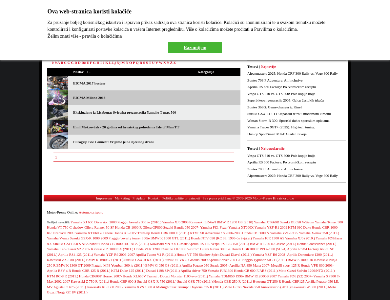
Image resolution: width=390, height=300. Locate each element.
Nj (119, 63)
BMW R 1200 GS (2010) (235, 222)
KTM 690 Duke (299, 227)
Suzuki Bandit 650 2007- (181, 227)
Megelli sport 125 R (285, 265)
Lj (114, 63)
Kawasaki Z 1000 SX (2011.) (112, 249)
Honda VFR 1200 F (148, 249)
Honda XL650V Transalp (141, 276)
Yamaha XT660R (266, 222)
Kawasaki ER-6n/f (202, 222)
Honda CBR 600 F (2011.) (170, 233)
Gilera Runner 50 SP (99, 227)
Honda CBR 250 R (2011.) (233, 281)
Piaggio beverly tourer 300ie (129, 238)
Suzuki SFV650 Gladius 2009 (186, 260)
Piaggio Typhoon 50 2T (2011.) (264, 260)
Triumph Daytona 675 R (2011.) (200, 287)
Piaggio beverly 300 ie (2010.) (139, 222)
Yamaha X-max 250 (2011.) (319, 233)
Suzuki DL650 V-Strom (297, 222)
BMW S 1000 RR (300, 260)
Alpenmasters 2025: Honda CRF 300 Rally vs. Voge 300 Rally (292, 73)
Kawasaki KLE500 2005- (105, 287)
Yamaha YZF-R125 (284, 233)
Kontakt (153, 198)
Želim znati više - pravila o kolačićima (85, 36)
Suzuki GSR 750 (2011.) (195, 281)
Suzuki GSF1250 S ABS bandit (75, 244)
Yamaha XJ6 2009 (175, 222)
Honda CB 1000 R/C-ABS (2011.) (124, 244)
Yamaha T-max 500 (329, 222)
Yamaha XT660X (241, 227)
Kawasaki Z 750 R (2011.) (90, 281)
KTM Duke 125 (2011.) (128, 270)
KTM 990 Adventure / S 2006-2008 (215, 233)
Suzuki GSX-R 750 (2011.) (156, 281)
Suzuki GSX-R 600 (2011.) (144, 260)
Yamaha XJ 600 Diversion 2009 (94, 222)
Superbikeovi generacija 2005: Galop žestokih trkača (285, 100)
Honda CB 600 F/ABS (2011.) (256, 270)
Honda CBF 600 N (255, 233)
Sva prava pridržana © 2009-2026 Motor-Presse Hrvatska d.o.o (248, 198)
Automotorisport (91, 212)
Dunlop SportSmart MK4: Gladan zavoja (277, 134)
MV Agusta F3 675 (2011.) (66, 287)
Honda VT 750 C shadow (65, 227)
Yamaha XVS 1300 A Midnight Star (150, 287)
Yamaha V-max (58, 238)
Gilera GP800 (153, 227)
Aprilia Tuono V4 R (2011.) (155, 254)
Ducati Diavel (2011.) (236, 254)
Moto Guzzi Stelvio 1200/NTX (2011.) (306, 270)
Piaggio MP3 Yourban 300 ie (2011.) (118, 265)
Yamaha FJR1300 (220, 270)
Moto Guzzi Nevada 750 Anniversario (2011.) (257, 287)
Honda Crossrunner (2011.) (316, 244)
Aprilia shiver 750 (193, 270)
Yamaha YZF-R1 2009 (271, 227)
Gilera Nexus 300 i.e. (215, 249)
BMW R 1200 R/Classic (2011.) (273, 244)
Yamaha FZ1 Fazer (214, 227)
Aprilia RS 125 (199, 244)
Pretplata (139, 198)
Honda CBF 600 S (123, 281)
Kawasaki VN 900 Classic (169, 244)
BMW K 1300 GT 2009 (73, 265)
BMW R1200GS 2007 (261, 276)
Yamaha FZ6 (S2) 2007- (295, 276)
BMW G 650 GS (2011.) (163, 265)
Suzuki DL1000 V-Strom (181, 249)
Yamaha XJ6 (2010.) (300, 238)
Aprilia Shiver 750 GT (224, 260)
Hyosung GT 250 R (267, 281)
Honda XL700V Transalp (131, 233)
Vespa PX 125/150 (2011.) (230, 244)
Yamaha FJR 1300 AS (268, 238)
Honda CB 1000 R (128, 227)
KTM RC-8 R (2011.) (62, 276)
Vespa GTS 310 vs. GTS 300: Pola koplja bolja (281, 94)
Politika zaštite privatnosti (181, 198)
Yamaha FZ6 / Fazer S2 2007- (68, 249)
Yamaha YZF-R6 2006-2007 (114, 254)
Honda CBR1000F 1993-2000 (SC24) (259, 249)
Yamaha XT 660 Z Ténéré (94, 233)
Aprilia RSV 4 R (59, 270)
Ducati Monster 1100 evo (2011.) (184, 276)
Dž (84, 63)
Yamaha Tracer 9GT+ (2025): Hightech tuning (281, 127)
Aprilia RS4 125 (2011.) (75, 254)
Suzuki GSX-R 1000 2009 (89, 238)
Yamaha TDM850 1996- (226, 276)
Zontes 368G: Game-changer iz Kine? (274, 107)
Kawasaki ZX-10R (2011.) (66, 260)
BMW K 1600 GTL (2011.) (170, 238)
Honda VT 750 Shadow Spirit (197, 254)
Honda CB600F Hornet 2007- (100, 276)
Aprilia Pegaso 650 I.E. (322, 281)
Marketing (122, 198)
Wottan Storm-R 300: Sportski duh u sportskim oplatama (288, 120)
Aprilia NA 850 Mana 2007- (249, 265)
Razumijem (195, 47)
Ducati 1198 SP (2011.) (163, 270)
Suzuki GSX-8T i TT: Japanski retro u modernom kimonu (289, 114)
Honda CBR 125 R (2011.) (91, 270)
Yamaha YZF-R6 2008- (269, 254)
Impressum (104, 198)
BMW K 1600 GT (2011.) (104, 260)
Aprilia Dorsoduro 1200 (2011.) (310, 254)
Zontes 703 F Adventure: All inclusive (274, 80)
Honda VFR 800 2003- (317, 265)
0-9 (54, 63)
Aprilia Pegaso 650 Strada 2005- (205, 265)
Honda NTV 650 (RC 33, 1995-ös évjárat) (221, 238)
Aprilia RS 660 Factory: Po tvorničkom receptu (281, 87)
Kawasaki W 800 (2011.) (309, 287)
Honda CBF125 (293, 281)
